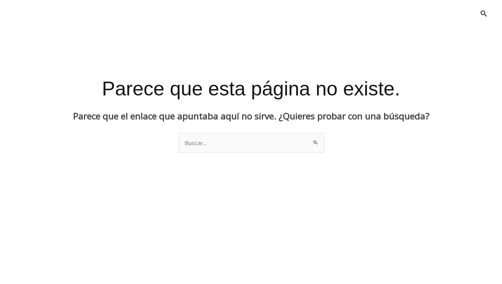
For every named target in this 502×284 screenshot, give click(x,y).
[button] (483, 14)
